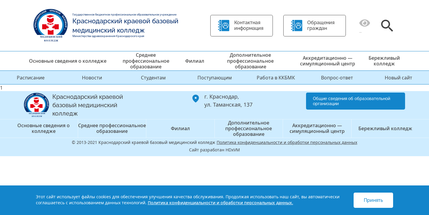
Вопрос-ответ (337, 77)
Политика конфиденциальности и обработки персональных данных (287, 142)
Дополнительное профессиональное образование (250, 61)
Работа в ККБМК (276, 77)
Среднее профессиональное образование (146, 61)
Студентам (153, 77)
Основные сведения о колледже (68, 61)
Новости (92, 77)
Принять (373, 200)
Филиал (194, 61)
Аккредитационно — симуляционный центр (327, 61)
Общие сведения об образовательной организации (351, 101)
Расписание (31, 77)
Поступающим (214, 77)
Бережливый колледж (384, 61)
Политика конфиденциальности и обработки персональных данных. (220, 202)
